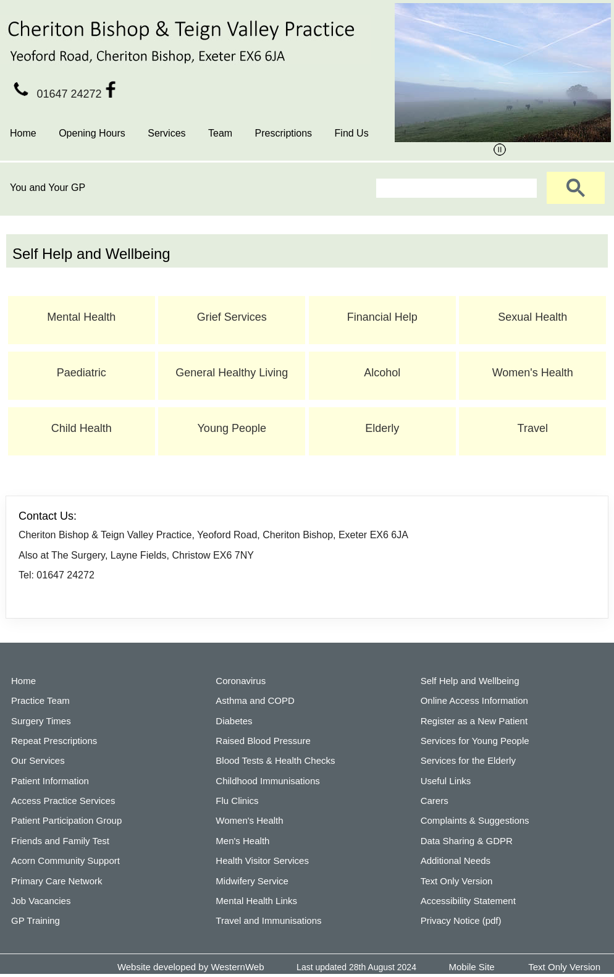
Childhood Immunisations (267, 781)
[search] (455, 188)
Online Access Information (474, 700)
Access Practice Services (63, 800)
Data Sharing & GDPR (467, 840)
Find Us (352, 133)
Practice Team (40, 700)
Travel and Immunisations (268, 920)
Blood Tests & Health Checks (275, 760)
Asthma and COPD (255, 700)
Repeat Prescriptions (54, 740)
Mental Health (81, 317)
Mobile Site (472, 967)
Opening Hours (92, 133)
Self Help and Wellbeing (470, 680)
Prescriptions (283, 133)
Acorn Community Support (65, 860)
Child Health (81, 428)
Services (166, 133)
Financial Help (382, 317)
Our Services (38, 760)
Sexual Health (532, 317)
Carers (434, 800)
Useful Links (446, 781)
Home (23, 133)
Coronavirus (241, 680)
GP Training (35, 920)
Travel (533, 428)
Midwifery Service (252, 881)
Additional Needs (455, 860)
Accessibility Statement (468, 900)
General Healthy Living (231, 372)
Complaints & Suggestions (475, 820)
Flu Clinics (237, 800)
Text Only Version (457, 881)
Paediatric (81, 372)
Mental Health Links (256, 900)
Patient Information (50, 781)
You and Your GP (47, 187)
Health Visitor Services (262, 860)
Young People (232, 428)
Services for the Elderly (468, 760)
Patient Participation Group (66, 820)
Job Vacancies (40, 900)
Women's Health (532, 372)
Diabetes (234, 721)
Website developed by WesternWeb (190, 967)
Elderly (382, 428)
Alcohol (382, 372)
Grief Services (232, 317)
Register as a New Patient (474, 721)
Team (220, 133)
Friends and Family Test (60, 840)
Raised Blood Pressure (263, 740)
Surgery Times (41, 721)
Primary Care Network (57, 881)
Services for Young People (475, 740)
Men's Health (242, 840)
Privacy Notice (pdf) (461, 920)
